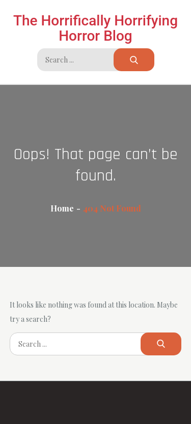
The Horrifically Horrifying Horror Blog (95, 28)
